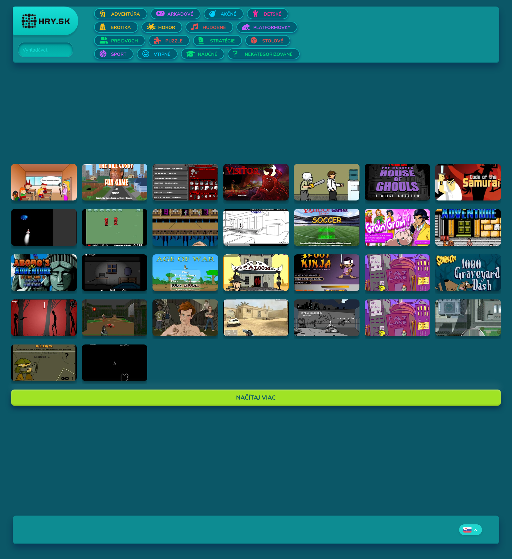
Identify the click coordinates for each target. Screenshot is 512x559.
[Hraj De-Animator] (44, 317)
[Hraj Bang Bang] (327, 317)
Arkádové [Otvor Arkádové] (180, 14)
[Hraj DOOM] (115, 317)
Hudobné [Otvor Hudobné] (214, 27)
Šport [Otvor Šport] (118, 54)
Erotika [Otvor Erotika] (121, 27)
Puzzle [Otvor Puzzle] (174, 41)
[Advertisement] (209, 118)
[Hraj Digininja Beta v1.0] (115, 227)
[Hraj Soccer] (327, 227)
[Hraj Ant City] (468, 317)
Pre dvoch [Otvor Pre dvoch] (124, 41)
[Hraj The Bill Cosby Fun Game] (115, 182)
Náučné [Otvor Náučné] (207, 54)
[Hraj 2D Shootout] (256, 272)
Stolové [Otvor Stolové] (272, 41)
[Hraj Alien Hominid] (397, 272)
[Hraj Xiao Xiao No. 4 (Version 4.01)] (256, 227)
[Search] (41, 49)
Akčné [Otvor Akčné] (228, 14)
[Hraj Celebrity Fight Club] (185, 317)
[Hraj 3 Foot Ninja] (327, 272)
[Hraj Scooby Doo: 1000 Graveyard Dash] (468, 272)
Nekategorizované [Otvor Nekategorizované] (268, 54)
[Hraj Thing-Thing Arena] (185, 182)
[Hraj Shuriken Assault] (185, 227)
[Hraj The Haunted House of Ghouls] (397, 182)
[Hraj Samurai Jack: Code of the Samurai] (468, 182)
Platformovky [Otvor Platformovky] (272, 27)
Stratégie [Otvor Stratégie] (222, 41)
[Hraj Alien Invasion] (44, 227)
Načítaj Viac (256, 398)
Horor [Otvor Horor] (166, 27)
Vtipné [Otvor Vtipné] (162, 54)
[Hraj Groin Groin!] (397, 227)
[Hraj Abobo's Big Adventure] (468, 227)
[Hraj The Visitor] (256, 182)
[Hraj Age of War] (185, 272)
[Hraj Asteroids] (115, 362)
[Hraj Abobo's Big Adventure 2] (44, 272)
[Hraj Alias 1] (44, 362)
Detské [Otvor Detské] (272, 14)
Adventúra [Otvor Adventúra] (125, 14)
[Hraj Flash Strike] (256, 317)
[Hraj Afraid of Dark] (115, 272)
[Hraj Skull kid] (327, 182)
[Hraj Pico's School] (44, 182)
